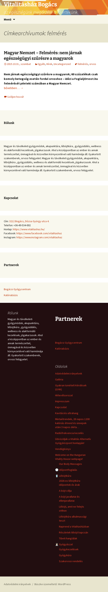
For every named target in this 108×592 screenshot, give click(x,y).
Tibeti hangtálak (68, 538)
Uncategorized (62, 64)
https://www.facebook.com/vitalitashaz (39, 233)
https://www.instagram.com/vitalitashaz (39, 237)
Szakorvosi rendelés (71, 561)
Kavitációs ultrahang (66, 413)
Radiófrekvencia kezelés (69, 433)
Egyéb (41, 64)
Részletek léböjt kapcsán (73, 532)
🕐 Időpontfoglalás (66, 470)
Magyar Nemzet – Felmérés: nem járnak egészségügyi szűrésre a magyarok (43, 55)
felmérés (83, 64)
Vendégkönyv (63, 449)
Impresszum (62, 401)
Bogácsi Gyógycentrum (17, 289)
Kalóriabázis (11, 295)
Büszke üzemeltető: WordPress (52, 584)
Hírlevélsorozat (64, 395)
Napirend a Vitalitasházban (74, 526)
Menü (7, 19)
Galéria (59, 379)
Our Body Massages (70, 464)
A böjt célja (65, 490)
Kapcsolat (61, 407)
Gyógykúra (65, 555)
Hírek (49, 64)
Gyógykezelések (69, 549)
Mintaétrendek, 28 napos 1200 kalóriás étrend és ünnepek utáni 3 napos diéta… (72, 423)
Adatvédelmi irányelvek (68, 373)
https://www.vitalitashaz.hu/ (29, 229)
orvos (92, 64)
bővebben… (14, 88)
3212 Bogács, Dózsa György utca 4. (29, 221)
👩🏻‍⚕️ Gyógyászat (64, 544)
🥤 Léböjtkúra (63, 475)
